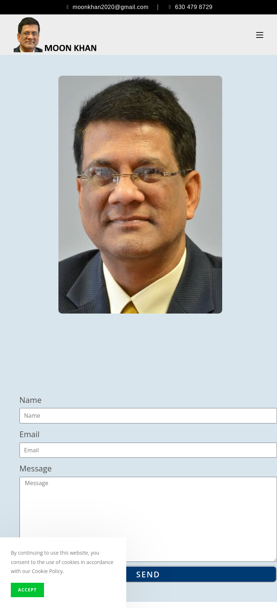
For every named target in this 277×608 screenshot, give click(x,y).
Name (30, 399)
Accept (27, 590)
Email (29, 434)
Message (35, 468)
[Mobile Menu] (259, 35)
